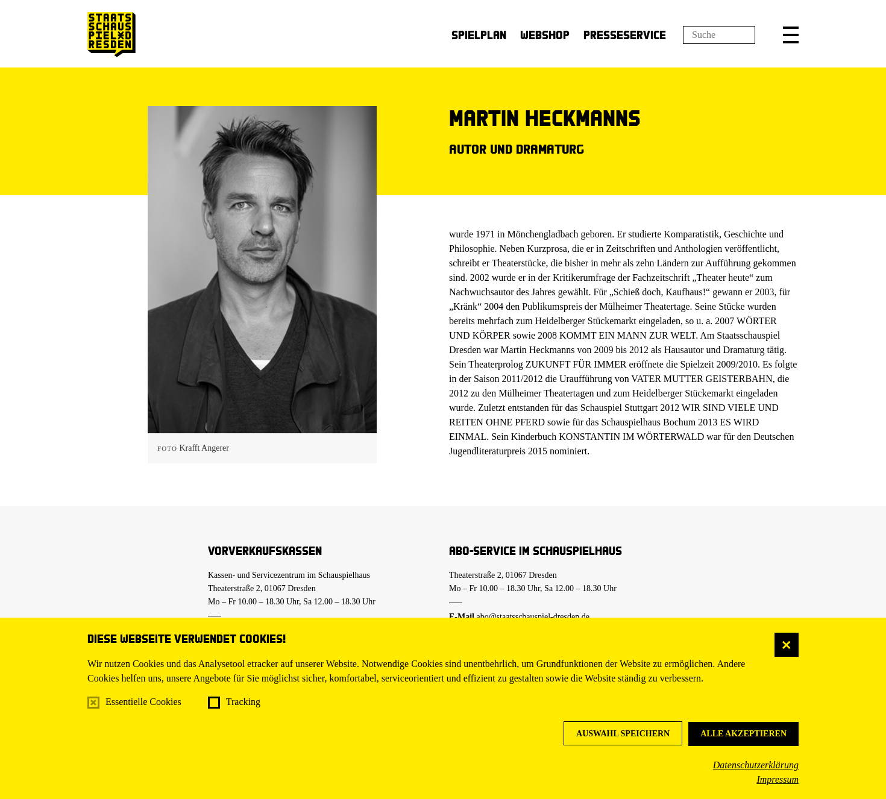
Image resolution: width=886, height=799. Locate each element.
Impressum (777, 779)
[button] (791, 35)
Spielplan (478, 35)
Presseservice (624, 35)
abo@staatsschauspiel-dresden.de (533, 616)
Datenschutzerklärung (756, 765)
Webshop (545, 35)
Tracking (243, 702)
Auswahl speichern (623, 733)
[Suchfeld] (719, 35)
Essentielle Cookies (143, 702)
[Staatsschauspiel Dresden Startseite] (111, 34)
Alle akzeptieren (743, 733)
